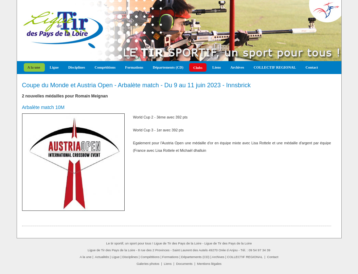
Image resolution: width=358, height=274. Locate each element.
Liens (216, 67)
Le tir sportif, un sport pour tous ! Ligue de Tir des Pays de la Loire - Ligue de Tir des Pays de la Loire (179, 243)
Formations (134, 67)
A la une (34, 67)
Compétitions (105, 67)
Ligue (54, 67)
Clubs (197, 68)
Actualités (102, 257)
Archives (237, 67)
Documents (184, 264)
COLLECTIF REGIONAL (275, 67)
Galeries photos (148, 264)
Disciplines (76, 67)
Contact (311, 67)
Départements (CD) (168, 67)
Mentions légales (209, 264)
